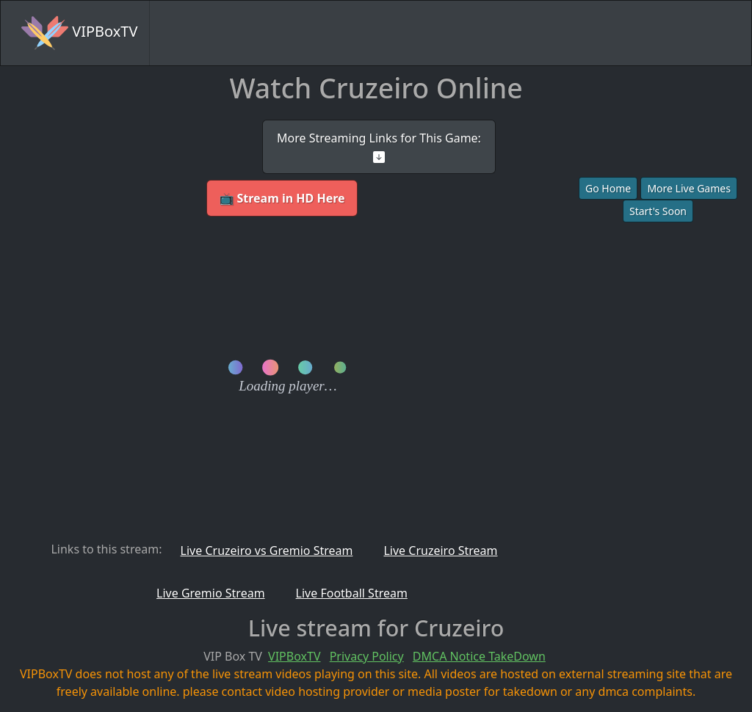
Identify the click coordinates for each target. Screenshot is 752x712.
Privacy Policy (367, 656)
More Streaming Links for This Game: (379, 146)
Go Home (608, 188)
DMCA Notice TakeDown (479, 656)
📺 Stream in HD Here (281, 198)
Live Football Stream (352, 593)
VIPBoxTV (79, 33)
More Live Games (689, 188)
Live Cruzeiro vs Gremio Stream (267, 550)
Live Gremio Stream (210, 593)
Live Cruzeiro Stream (440, 550)
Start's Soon (658, 211)
